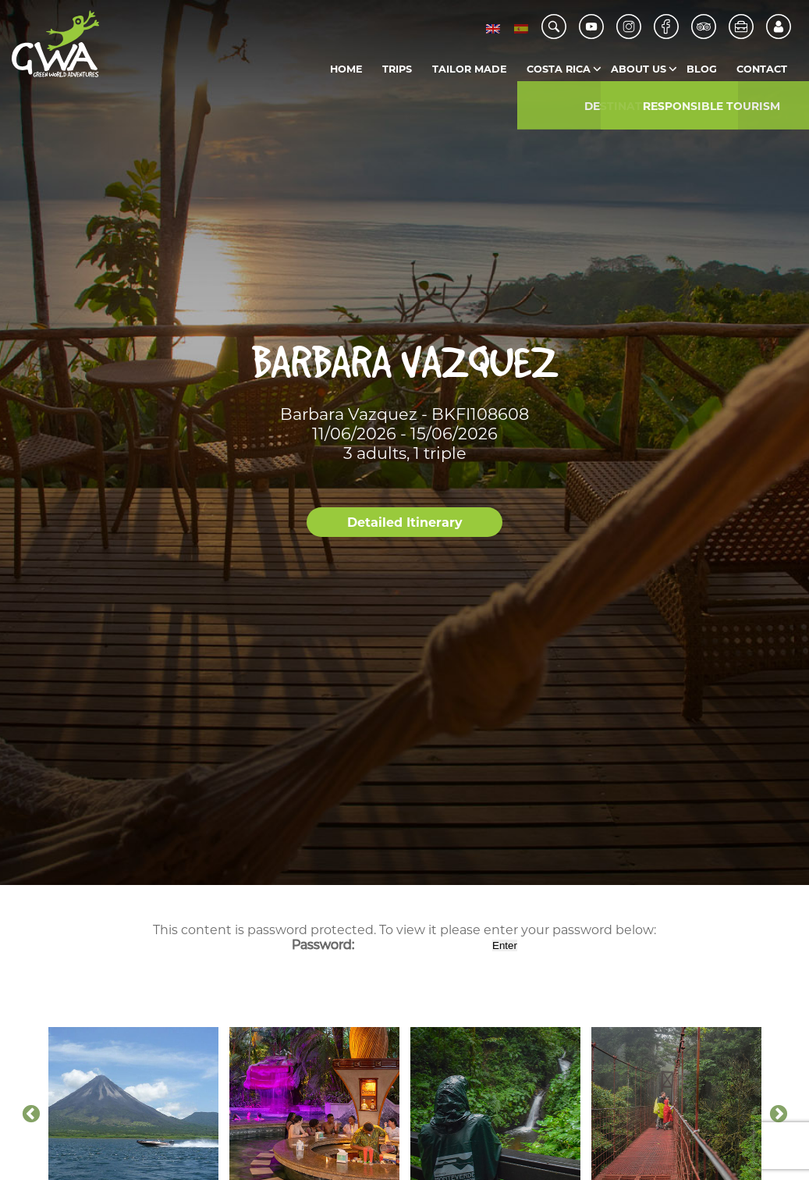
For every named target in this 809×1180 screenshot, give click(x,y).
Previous (31, 1114)
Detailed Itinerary (405, 522)
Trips (397, 69)
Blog (702, 69)
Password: (390, 944)
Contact (761, 69)
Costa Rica (559, 69)
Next (778, 1114)
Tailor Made (469, 69)
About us (638, 69)
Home (346, 69)
